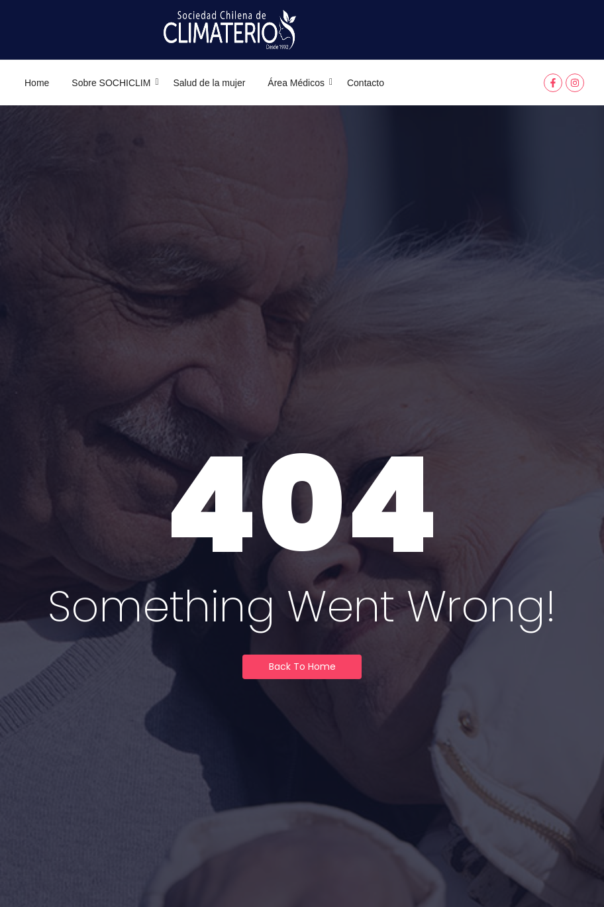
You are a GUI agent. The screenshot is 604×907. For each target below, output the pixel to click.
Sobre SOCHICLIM (113, 83)
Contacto (365, 83)
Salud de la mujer (209, 83)
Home (37, 83)
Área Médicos (298, 83)
